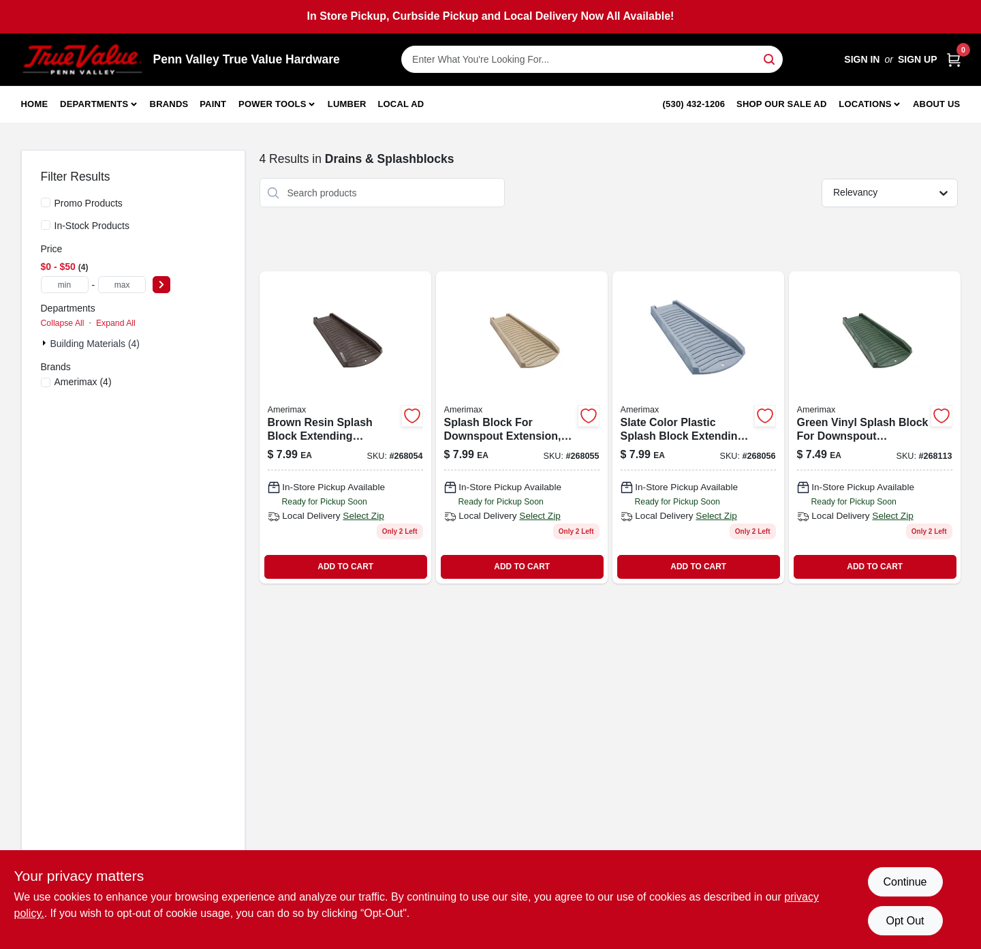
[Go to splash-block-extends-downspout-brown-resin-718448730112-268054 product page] (345, 427)
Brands (169, 104)
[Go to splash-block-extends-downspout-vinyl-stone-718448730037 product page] (522, 427)
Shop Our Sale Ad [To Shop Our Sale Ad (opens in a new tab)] (781, 104)
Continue (904, 882)
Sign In (861, 59)
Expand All (116, 323)
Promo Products (88, 203)
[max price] (122, 284)
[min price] (65, 284)
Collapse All (62, 323)
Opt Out (905, 921)
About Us (937, 104)
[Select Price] (161, 284)
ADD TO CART (345, 566)
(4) (83, 381)
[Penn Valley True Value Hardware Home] (82, 59)
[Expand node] (45, 343)
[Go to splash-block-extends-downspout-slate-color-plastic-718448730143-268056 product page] (698, 427)
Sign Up (917, 59)
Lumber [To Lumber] (347, 104)
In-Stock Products (92, 225)
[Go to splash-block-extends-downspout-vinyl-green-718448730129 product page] (875, 427)
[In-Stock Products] (45, 225)
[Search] (770, 58)
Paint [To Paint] (213, 104)
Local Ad (400, 104)
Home (34, 104)
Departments (94, 104)
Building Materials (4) (95, 343)
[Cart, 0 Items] (954, 59)
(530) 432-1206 (694, 104)
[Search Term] (592, 59)
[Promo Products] (45, 202)
